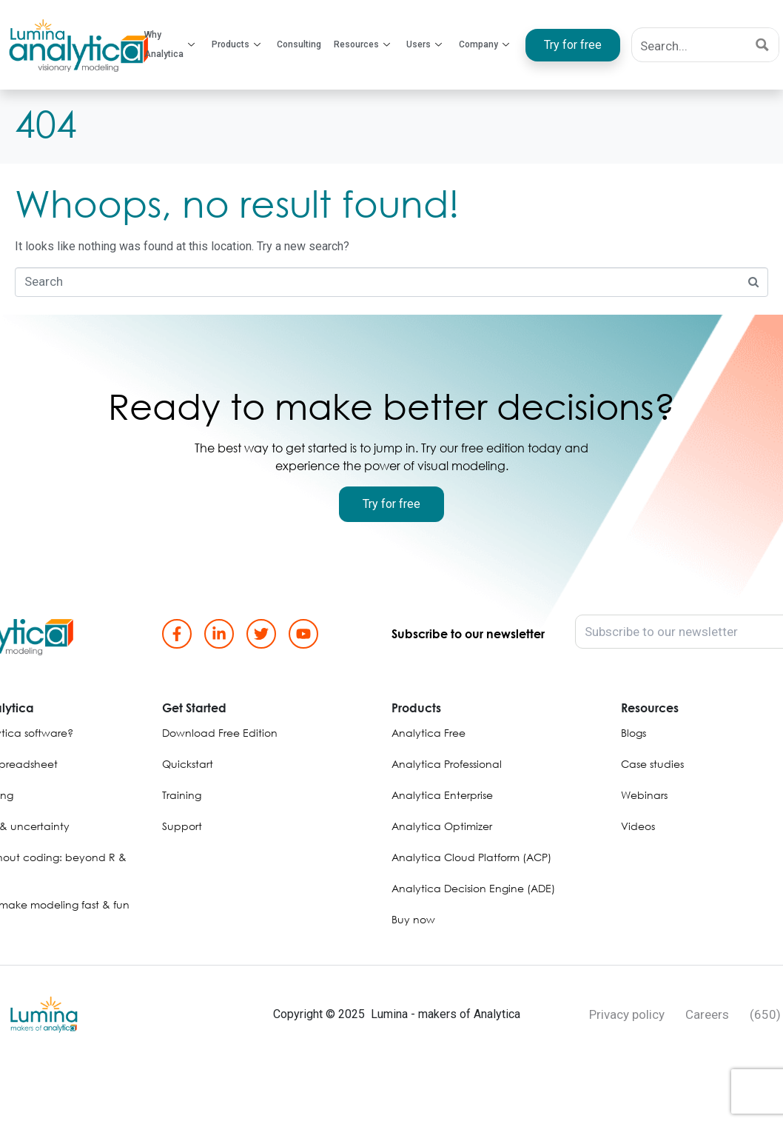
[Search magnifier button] (762, 44)
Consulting (300, 44)
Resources (362, 45)
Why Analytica (171, 44)
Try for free (572, 45)
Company (483, 45)
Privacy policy (627, 1014)
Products (236, 45)
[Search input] (689, 44)
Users (424, 45)
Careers (707, 1014)
